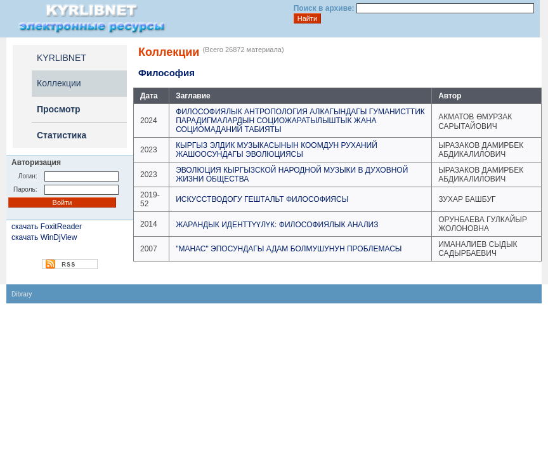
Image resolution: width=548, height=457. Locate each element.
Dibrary (21, 294)
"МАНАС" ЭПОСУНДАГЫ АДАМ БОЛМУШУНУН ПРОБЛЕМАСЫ (288, 248)
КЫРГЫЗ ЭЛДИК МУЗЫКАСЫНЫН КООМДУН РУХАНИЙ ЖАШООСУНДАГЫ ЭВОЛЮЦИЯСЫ (276, 150)
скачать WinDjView (44, 237)
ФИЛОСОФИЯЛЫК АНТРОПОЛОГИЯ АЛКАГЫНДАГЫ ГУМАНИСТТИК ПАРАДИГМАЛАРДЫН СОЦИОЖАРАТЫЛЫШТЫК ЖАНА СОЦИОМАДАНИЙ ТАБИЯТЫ (300, 120)
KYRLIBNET (61, 58)
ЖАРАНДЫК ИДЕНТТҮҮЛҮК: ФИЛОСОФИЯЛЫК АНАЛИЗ (277, 224)
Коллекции (59, 83)
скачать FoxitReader (46, 226)
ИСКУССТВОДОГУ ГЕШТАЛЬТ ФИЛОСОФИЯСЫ (262, 199)
